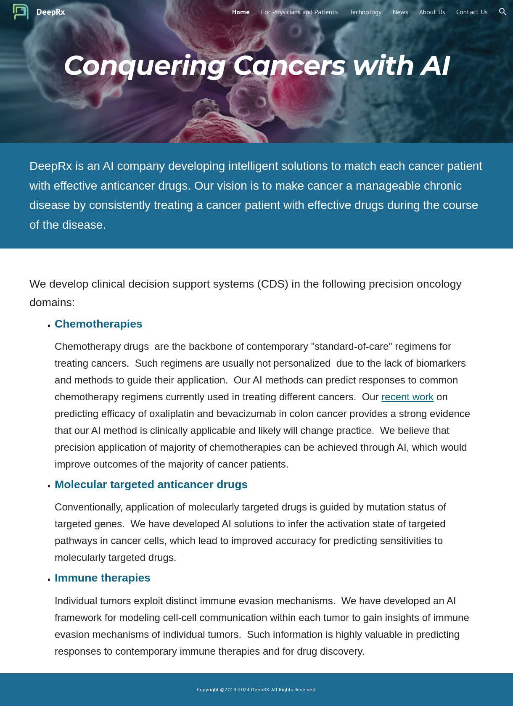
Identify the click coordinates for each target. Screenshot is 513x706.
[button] (503, 12)
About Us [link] (432, 12)
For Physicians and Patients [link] (299, 12)
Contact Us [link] (472, 12)
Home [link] (241, 12)
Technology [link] (365, 12)
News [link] (400, 12)
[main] (256, 65)
